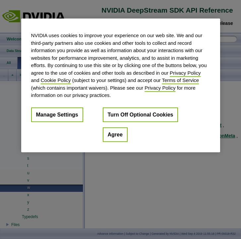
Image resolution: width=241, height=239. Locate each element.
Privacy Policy (185, 72)
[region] (120, 85)
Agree (115, 134)
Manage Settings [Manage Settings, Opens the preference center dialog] (57, 114)
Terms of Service (180, 80)
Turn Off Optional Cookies (140, 114)
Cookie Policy (56, 80)
